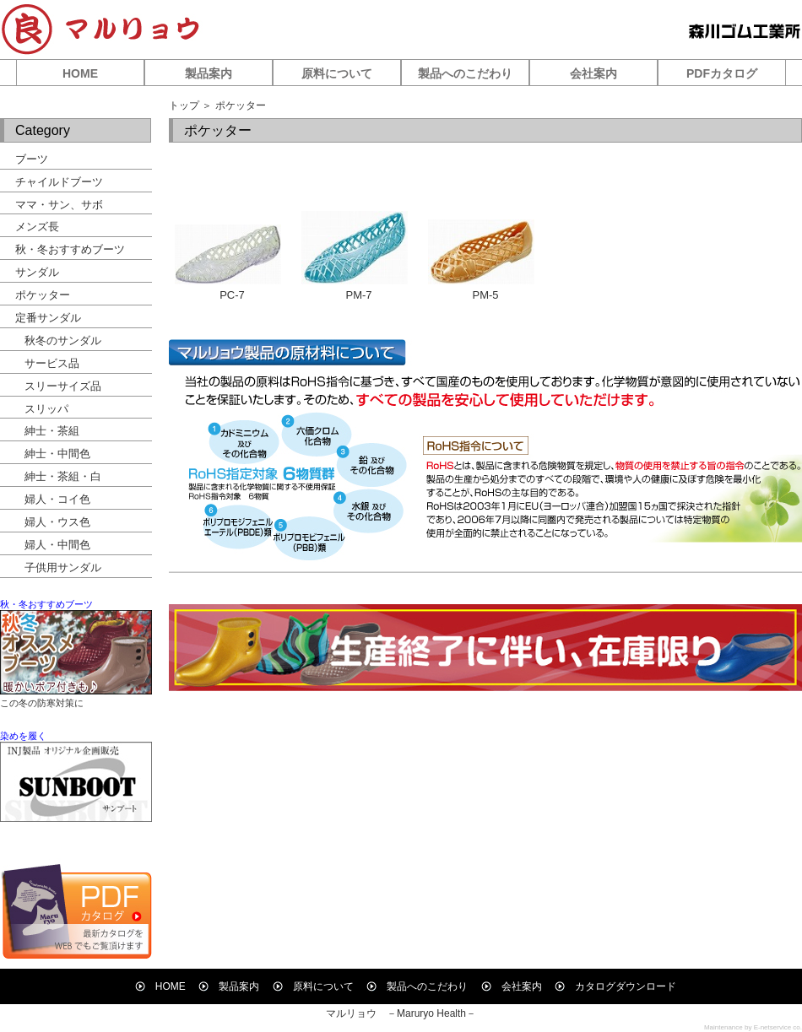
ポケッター (42, 295)
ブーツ (31, 159)
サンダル (37, 272)
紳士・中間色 (57, 453)
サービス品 (51, 363)
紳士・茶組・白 (62, 476)
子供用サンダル (62, 567)
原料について (336, 73)
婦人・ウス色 (57, 522)
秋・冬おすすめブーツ (70, 249)
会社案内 (593, 73)
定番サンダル (48, 317)
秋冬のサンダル (62, 340)
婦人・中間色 (57, 544)
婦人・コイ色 (57, 499)
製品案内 (208, 73)
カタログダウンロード (615, 986)
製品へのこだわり (465, 73)
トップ (184, 105)
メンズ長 (37, 226)
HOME (80, 73)
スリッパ (46, 409)
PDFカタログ (721, 73)
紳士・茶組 (51, 430)
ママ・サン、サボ (59, 204)
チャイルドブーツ (59, 182)
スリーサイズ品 (62, 386)
